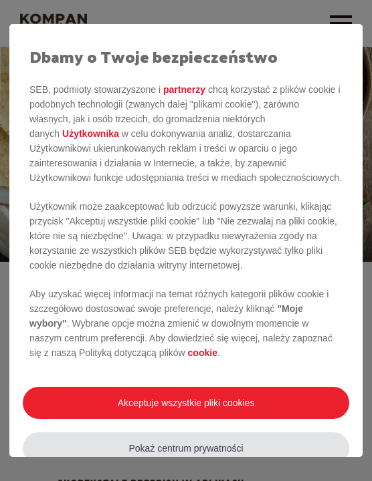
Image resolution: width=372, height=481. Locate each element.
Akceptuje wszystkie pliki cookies (186, 402)
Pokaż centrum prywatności (186, 448)
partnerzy (184, 89)
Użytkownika (90, 133)
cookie (202, 352)
